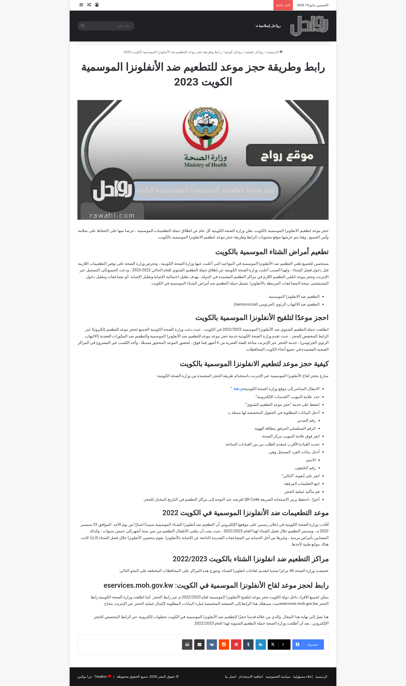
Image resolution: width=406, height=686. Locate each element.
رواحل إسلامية (270, 26)
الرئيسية (274, 52)
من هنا (239, 388)
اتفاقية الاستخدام (251, 676)
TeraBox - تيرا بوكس (92, 676)
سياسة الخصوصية (278, 676)
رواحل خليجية (254, 52)
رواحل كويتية (233, 52)
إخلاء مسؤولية (303, 676)
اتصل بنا (230, 676)
